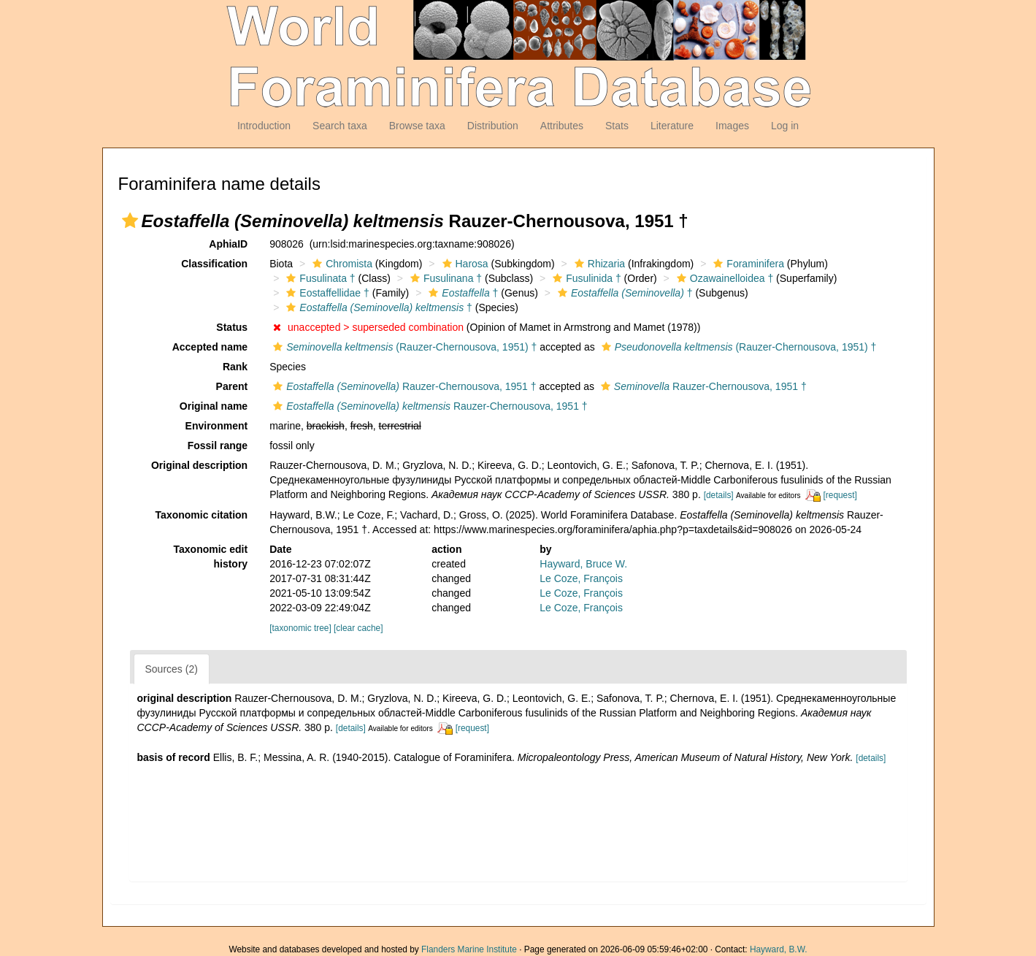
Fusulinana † (444, 278)
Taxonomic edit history (211, 556)
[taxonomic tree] (300, 628)
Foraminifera (747, 263)
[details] (719, 495)
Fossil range (218, 445)
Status (232, 327)
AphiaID (228, 244)
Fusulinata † (319, 278)
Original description (199, 465)
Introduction (264, 125)
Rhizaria (598, 263)
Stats (617, 125)
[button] (130, 220)
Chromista (340, 263)
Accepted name (210, 347)
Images (732, 125)
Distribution (492, 125)
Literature (672, 125)
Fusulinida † (585, 278)
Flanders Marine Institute (469, 949)
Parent (232, 386)
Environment (216, 426)
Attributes (561, 125)
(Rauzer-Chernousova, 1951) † (403, 347)
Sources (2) (171, 669)
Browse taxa (417, 125)
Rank (235, 366)
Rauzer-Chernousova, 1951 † (402, 386)
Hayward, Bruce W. (583, 564)
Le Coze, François (581, 578)
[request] (840, 495)
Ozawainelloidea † (723, 278)
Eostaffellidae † (326, 293)
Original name (214, 406)
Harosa (463, 263)
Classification (214, 263)
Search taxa (339, 125)
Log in (785, 125)
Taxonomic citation (202, 515)
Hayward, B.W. (778, 949)
